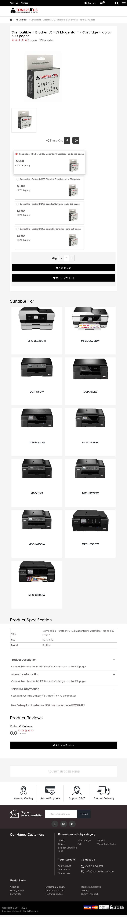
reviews (33, 40)
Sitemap (85, 890)
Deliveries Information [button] (25, 689)
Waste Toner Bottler (106, 844)
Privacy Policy (17, 890)
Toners (61, 840)
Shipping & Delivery (55, 887)
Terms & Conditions (55, 890)
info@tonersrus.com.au (97, 871)
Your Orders (64, 870)
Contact (24, 3)
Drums (61, 844)
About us (14, 887)
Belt (79, 844)
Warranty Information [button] (25, 674)
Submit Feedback (89, 894)
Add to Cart (63, 268)
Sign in (89, 3)
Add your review (63, 745)
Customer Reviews (55, 894)
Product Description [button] (23, 659)
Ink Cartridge (84, 840)
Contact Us (15, 894)
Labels (100, 840)
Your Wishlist (64, 873)
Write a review (46, 40)
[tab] (63, 660)
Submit (84, 814)
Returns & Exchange (91, 887)
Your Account (64, 866)
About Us (14, 3)
